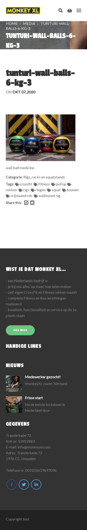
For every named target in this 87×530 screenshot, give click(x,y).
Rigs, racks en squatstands (44, 177)
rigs (26, 190)
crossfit (26, 184)
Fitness (44, 184)
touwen (73, 190)
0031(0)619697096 (41, 470)
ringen (40, 190)
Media (29, 23)
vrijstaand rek (21, 195)
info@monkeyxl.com (34, 447)
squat (56, 190)
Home (12, 23)
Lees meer (20, 330)
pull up (61, 184)
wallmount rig (49, 195)
